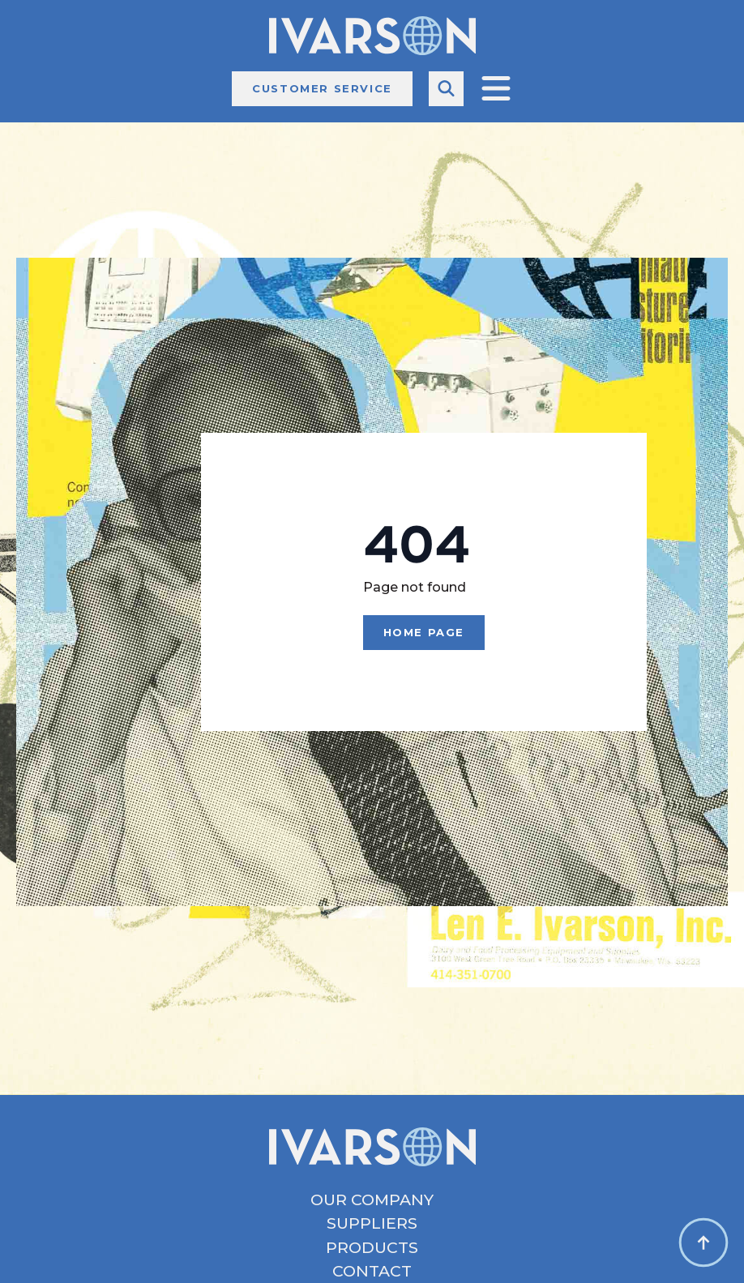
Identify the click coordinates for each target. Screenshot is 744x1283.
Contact (372, 1271)
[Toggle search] (446, 88)
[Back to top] (703, 1242)
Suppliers (372, 1223)
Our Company (372, 1200)
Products (372, 1247)
